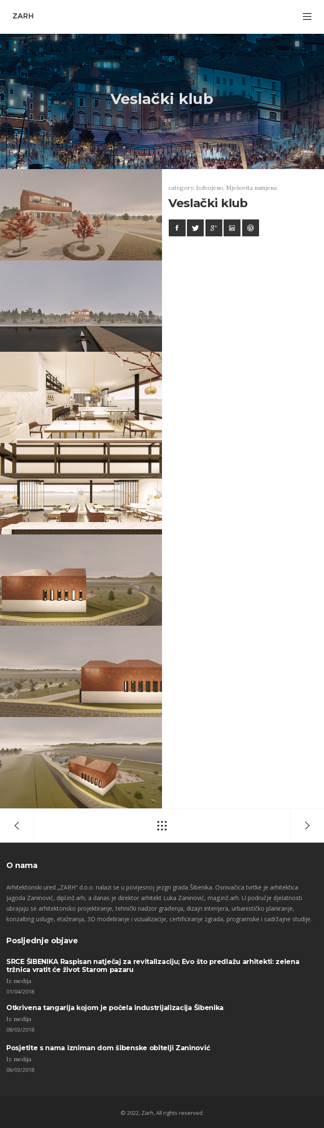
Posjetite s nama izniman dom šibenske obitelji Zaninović (108, 1048)
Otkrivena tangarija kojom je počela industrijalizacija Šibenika (115, 1008)
